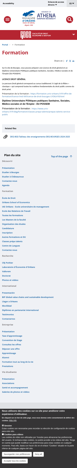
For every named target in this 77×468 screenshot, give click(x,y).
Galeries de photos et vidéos (15, 392)
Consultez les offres (11, 344)
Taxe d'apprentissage (12, 336)
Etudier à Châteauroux (13, 176)
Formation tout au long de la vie (17, 362)
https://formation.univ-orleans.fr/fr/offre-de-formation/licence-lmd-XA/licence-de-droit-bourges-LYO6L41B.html (37, 95)
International (9, 285)
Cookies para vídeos (13, 438)
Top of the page (59, 156)
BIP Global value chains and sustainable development (28, 297)
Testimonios (8, 314)
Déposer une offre (11, 349)
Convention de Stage (12, 340)
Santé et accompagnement (15, 387)
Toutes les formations (12, 215)
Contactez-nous (9, 181)
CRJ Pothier (7, 262)
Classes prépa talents (12, 241)
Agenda (5, 185)
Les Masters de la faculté (14, 219)
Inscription (7, 232)
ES (71, 3)
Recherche (7, 255)
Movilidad (7, 305)
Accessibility (8, 3)
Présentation (8, 168)
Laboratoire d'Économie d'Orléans (18, 267)
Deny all (38, 458)
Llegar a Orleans (10, 301)
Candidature (8, 228)
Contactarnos (8, 318)
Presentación (8, 292)
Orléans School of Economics (16, 202)
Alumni (5, 357)
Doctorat (6, 275)
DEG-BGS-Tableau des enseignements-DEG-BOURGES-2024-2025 (40, 136)
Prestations (7, 366)
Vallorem (6, 271)
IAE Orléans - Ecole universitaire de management (25, 206)
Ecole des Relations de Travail (16, 211)
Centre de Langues (11, 245)
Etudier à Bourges (10, 172)
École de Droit (8, 198)
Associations (8, 383)
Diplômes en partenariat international (20, 310)
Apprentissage (9, 353)
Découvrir (7, 161)
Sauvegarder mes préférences (17, 458)
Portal (5, 44)
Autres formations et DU (14, 237)
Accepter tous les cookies (15, 464)
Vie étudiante (9, 372)
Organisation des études (14, 224)
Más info (13, 424)
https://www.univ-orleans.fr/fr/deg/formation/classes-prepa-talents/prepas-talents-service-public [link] (36, 111)
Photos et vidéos (10, 280)
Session (8, 429)
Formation (7, 191)
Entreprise (7, 324)
